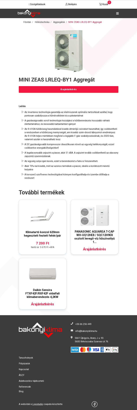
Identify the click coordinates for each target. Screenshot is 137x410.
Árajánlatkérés (68, 89)
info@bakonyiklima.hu (86, 331)
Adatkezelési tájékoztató (31, 381)
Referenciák (25, 386)
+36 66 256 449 (83, 324)
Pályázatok (24, 363)
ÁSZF (21, 375)
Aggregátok (59, 22)
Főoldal (27, 22)
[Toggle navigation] (117, 13)
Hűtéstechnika (42, 22)
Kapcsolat (24, 369)
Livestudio (37, 404)
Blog (21, 391)
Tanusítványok (26, 357)
